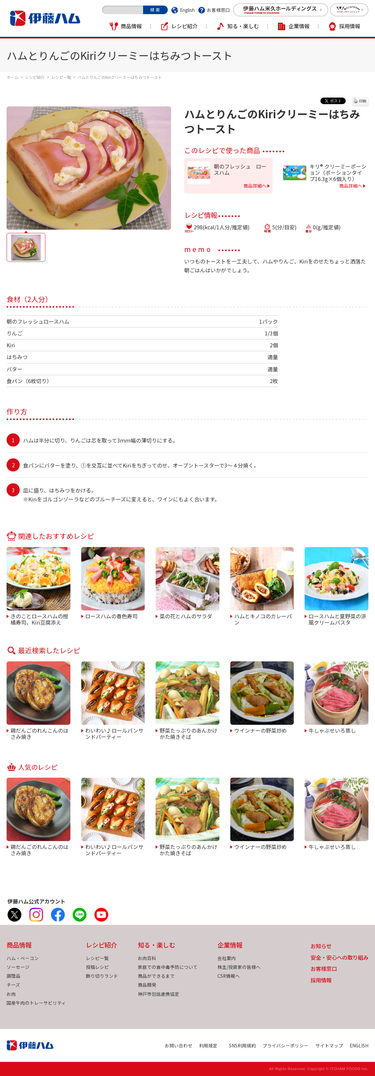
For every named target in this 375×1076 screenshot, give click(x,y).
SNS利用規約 (242, 1045)
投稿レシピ (97, 967)
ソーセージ (18, 967)
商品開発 (147, 984)
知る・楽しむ (243, 26)
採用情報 (349, 26)
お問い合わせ (178, 1045)
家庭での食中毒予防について (168, 967)
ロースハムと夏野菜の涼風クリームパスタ (337, 619)
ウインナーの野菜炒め (260, 730)
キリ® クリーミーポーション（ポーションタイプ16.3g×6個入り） (338, 172)
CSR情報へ (228, 975)
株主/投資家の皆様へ (239, 967)
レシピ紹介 (184, 26)
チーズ (13, 984)
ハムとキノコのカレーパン (263, 619)
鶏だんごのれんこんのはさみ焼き (39, 733)
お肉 (11, 993)
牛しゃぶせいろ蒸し (332, 730)
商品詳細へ (254, 185)
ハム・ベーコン (23, 958)
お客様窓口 (218, 10)
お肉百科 (147, 958)
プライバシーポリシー (285, 1045)
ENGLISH (359, 1045)
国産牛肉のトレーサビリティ (36, 1002)
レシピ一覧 (61, 77)
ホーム (12, 77)
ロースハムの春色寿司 (111, 615)
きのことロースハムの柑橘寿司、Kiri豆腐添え (39, 619)
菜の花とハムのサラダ (186, 615)
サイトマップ (329, 1045)
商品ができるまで (156, 975)
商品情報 (131, 26)
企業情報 (299, 26)
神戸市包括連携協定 (158, 993)
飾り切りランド (102, 975)
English (187, 10)
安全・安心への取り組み (339, 957)
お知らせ (321, 946)
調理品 (13, 975)
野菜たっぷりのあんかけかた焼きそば (188, 733)
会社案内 (226, 958)
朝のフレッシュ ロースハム (240, 169)
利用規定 (208, 1045)
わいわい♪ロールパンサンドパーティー (114, 733)
